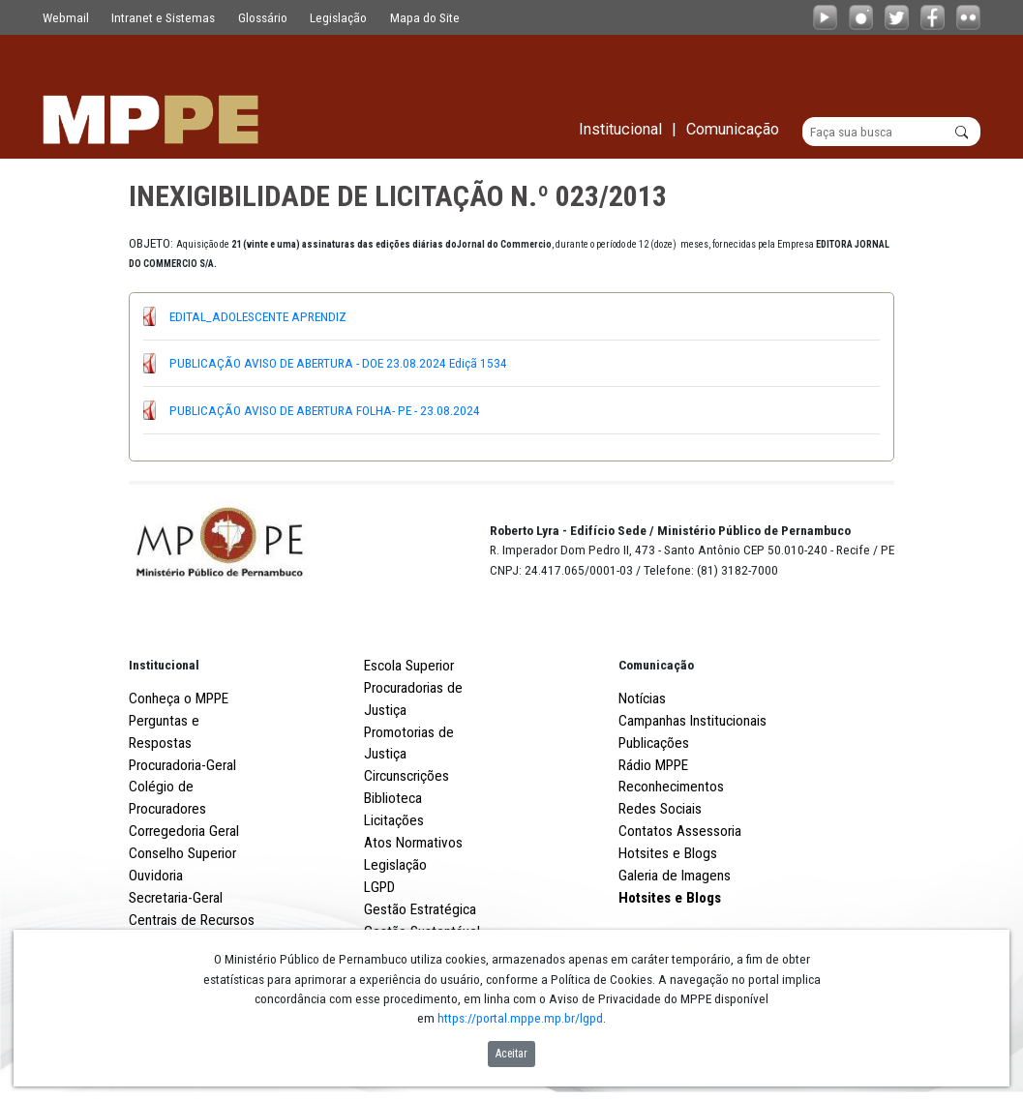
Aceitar (511, 1053)
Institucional (164, 664)
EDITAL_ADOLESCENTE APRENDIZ (257, 316)
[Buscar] (891, 131)
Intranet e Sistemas (163, 17)
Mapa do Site (425, 17)
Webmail (66, 17)
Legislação (338, 17)
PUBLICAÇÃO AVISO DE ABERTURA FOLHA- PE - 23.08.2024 (324, 410)
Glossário (262, 17)
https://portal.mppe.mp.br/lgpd (520, 1018)
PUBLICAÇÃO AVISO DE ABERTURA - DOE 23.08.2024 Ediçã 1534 (338, 363)
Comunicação (656, 664)
